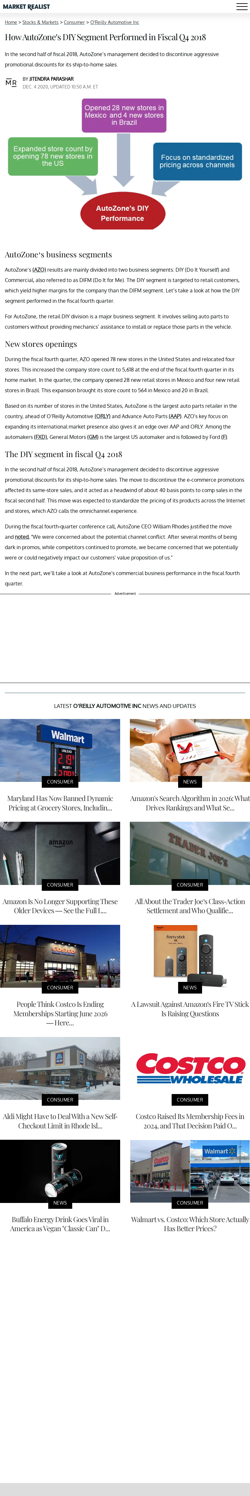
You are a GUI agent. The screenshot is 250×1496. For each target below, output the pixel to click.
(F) (224, 437)
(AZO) (39, 269)
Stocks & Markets (40, 22)
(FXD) (40, 437)
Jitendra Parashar (51, 79)
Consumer (74, 22)
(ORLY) (102, 416)
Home (11, 22)
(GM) (92, 437)
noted (21, 537)
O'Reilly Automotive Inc (114, 22)
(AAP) (175, 416)
